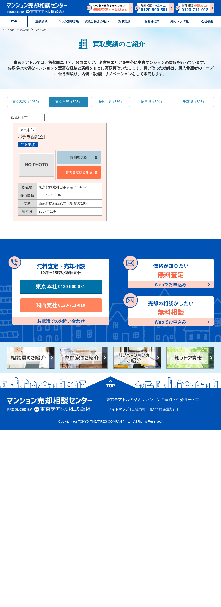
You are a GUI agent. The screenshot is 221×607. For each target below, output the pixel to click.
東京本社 (60, 286)
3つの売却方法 (69, 21)
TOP (14, 21)
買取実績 (124, 21)
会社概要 (207, 21)
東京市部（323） (68, 102)
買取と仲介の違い (97, 21)
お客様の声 (151, 21)
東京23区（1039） (26, 102)
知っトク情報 (179, 21)
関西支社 (60, 305)
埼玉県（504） (152, 102)
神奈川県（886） (110, 102)
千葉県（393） (194, 102)
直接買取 (41, 21)
